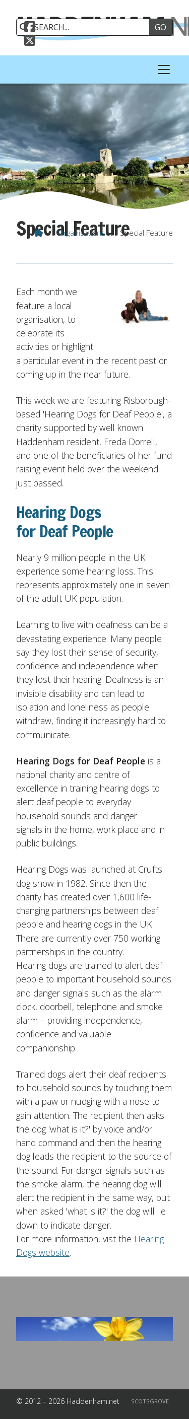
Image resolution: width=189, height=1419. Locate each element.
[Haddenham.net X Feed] (29, 41)
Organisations (81, 233)
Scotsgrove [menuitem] (150, 1401)
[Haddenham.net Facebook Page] (29, 28)
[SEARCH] (86, 27)
